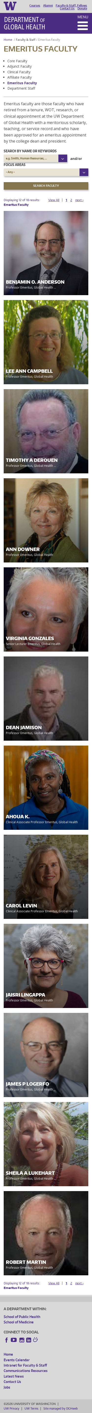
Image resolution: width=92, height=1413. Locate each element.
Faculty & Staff (25, 40)
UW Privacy (11, 1408)
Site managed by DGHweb (60, 1408)
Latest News (14, 1376)
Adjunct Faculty (19, 66)
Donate (82, 8)
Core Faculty (17, 61)
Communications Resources (26, 1371)
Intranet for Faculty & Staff (25, 1365)
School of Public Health (22, 1317)
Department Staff (21, 88)
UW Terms (31, 1408)
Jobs (7, 1387)
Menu (83, 17)
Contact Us (67, 8)
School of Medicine (19, 1322)
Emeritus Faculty (22, 83)
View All (53, 200)
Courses (34, 5)
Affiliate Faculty (19, 77)
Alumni (48, 5)
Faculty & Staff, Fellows (71, 5)
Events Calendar (17, 1360)
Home (8, 40)
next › (79, 200)
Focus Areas (15, 165)
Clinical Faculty (18, 72)
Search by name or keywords (30, 151)
